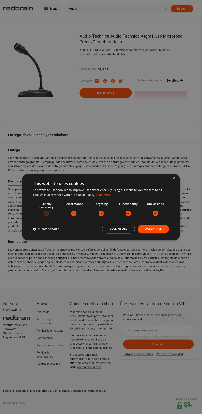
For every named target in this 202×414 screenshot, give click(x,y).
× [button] (173, 178)
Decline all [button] (117, 229)
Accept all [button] (153, 229)
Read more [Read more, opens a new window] (103, 194)
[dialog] (101, 207)
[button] (46, 229)
